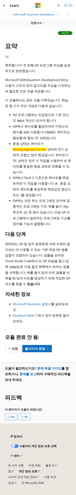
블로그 (50, 465)
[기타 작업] (67, 14)
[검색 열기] (59, 5)
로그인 (68, 5)
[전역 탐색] (4, 5)
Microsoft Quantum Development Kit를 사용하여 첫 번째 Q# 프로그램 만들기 (35, 14)
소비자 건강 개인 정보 (22, 477)
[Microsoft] (38, 5)
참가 (11, 471)
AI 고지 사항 (16, 465)
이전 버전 (35, 465)
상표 (11, 483)
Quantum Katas (23, 315)
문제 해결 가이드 (49, 368)
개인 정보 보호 (28, 471)
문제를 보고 (27, 374)
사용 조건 (50, 477)
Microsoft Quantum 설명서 (32, 304)
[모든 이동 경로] (8, 14)
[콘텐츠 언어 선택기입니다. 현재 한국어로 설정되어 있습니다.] (16, 436)
